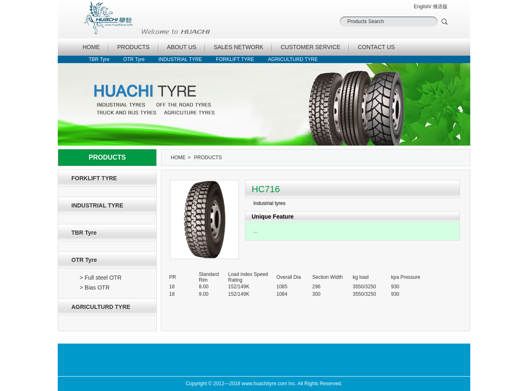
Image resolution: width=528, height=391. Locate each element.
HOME (91, 47)
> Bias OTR (95, 287)
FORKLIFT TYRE (235, 59)
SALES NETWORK (239, 47)
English (422, 6)
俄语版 (440, 6)
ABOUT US (181, 47)
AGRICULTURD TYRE (293, 59)
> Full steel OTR (101, 277)
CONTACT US (376, 47)
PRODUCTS (133, 47)
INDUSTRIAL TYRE (180, 59)
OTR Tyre (134, 59)
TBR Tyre (99, 59)
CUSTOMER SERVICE (310, 47)
